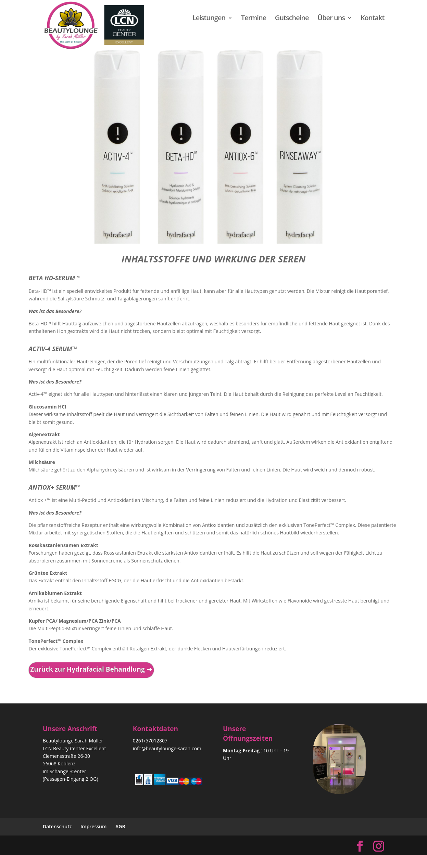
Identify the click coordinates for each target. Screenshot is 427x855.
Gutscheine (292, 18)
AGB (120, 826)
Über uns (331, 18)
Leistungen (208, 18)
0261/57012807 (150, 740)
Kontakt (373, 18)
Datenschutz (57, 826)
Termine (253, 18)
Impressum (93, 826)
